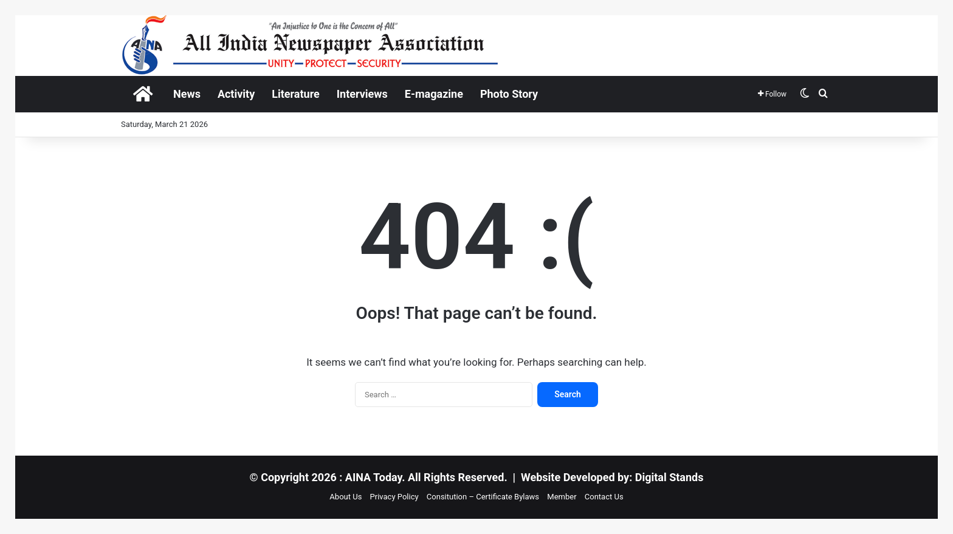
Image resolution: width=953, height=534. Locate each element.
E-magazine (434, 93)
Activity (236, 93)
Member (561, 496)
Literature (296, 93)
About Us (345, 496)
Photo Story (509, 93)
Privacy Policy (394, 496)
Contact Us (604, 496)
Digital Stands (669, 477)
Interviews (362, 93)
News (187, 93)
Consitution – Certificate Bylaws (483, 496)
